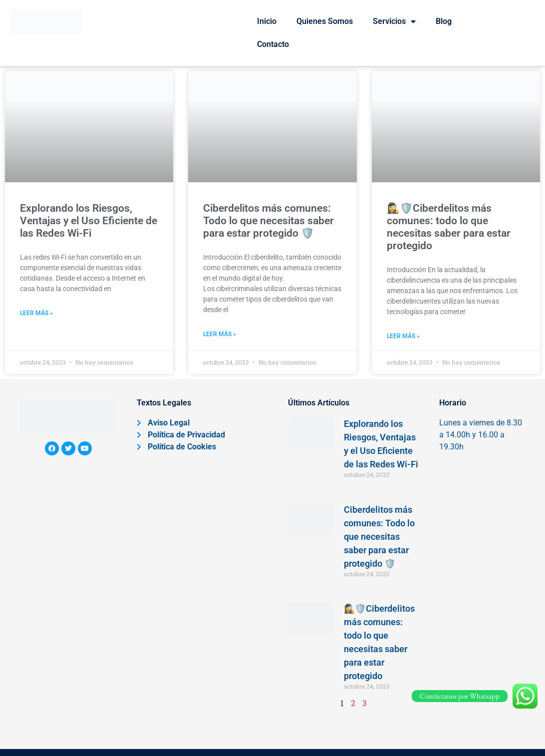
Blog (444, 21)
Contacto (273, 44)
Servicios (394, 21)
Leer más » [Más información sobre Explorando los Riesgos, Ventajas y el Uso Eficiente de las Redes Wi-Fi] (36, 313)
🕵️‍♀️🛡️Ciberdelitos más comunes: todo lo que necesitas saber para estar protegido (449, 227)
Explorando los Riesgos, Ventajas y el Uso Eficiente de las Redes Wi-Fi (88, 220)
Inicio (266, 21)
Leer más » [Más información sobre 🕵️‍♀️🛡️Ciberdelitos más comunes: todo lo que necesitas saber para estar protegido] (403, 336)
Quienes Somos (324, 21)
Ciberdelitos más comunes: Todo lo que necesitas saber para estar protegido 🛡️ (268, 220)
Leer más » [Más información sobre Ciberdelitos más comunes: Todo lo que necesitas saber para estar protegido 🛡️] (219, 334)
